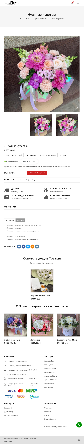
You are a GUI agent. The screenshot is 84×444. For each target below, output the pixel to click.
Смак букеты (48, 387)
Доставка (9, 220)
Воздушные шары (50, 376)
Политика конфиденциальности (55, 426)
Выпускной (8, 408)
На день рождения (32, 180)
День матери (9, 411)
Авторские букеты (50, 368)
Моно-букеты (48, 365)
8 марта (22, 180)
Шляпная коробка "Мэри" (67, 340)
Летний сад (35, 340)
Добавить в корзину (37, 173)
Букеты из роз (31, 155)
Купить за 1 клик (29, 161)
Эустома (63, 155)
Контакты (47, 423)
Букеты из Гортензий (14, 155)
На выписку (15, 180)
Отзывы (20, 220)
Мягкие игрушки (49, 372)
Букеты (27, 19)
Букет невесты (49, 383)
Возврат (47, 415)
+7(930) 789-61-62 (33, 379)
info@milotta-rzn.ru (19, 374)
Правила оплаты (50, 419)
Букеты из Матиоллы (48, 155)
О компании (48, 408)
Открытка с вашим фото (41, 296)
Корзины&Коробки (40, 19)
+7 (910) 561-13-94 (34, 384)
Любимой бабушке (12, 340)
